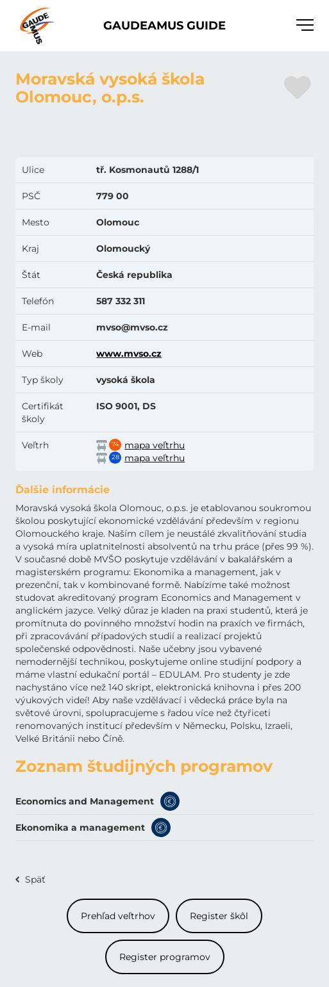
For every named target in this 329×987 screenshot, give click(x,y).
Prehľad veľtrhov (118, 916)
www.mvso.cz (129, 353)
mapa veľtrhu (154, 445)
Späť (35, 879)
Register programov (164, 957)
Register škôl (219, 916)
